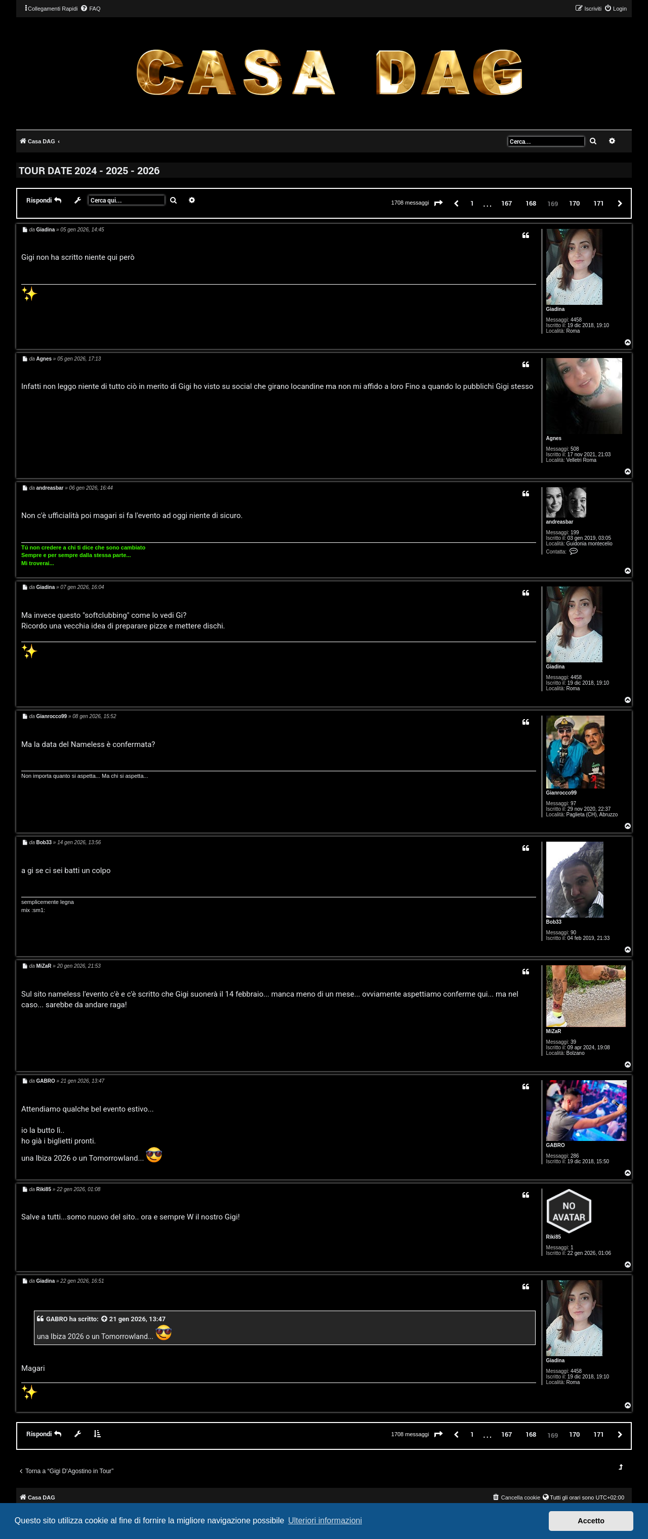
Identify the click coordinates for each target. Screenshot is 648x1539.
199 (575, 532)
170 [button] (574, 203)
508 (575, 449)
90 (573, 932)
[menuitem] (90, 9)
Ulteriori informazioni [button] (325, 1520)
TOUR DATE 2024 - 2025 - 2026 (89, 170)
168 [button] (530, 203)
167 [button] (506, 203)
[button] (438, 203)
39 (573, 1042)
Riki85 (553, 1237)
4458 (576, 320)
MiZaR (553, 1031)
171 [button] (598, 203)
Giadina (555, 309)
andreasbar (560, 522)
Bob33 (554, 922)
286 (575, 1156)
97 (573, 803)
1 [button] (472, 203)
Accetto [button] (591, 1521)
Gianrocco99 (561, 793)
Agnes (554, 438)
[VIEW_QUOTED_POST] (104, 1319)
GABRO (555, 1145)
